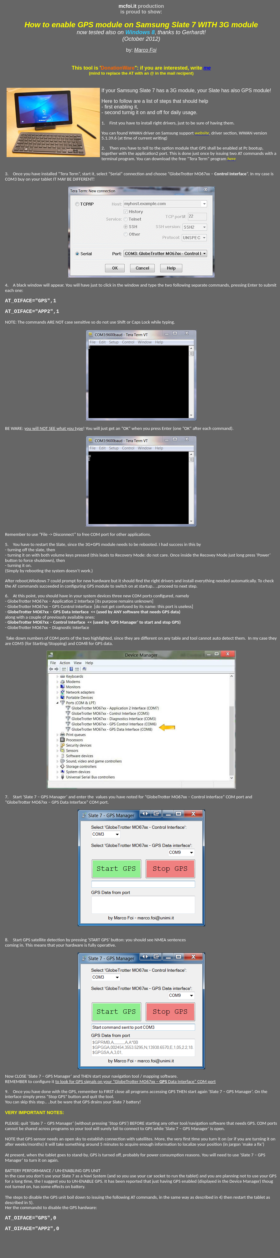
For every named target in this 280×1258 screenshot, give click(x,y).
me (207, 68)
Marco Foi (145, 50)
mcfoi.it (128, 6)
